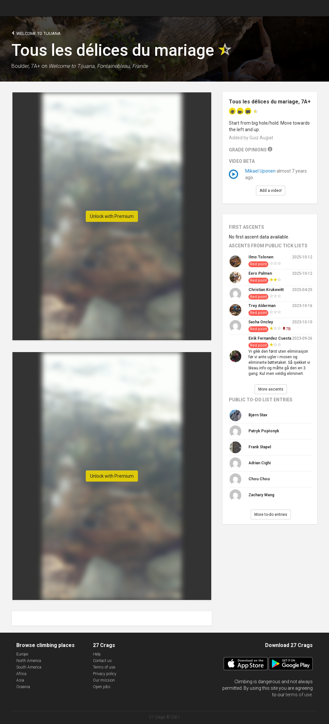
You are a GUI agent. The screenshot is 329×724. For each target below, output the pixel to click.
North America (28, 660)
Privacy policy (104, 673)
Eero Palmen (260, 273)
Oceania (23, 687)
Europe (22, 654)
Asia (20, 680)
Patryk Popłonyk (263, 431)
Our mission (104, 680)
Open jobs (102, 687)
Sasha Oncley (260, 322)
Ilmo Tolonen (260, 257)
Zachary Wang (261, 495)
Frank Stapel (259, 447)
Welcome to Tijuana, (72, 66)
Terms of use (104, 667)
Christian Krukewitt (266, 289)
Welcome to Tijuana (36, 33)
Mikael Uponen (260, 171)
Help (97, 654)
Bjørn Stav (257, 415)
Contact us (102, 660)
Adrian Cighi (259, 463)
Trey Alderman (262, 305)
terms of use (299, 694)
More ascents (270, 389)
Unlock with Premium (112, 216)
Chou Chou (259, 479)
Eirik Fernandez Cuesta (269, 338)
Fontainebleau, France (122, 66)
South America (28, 667)
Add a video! (271, 190)
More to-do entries (270, 514)
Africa (21, 673)
